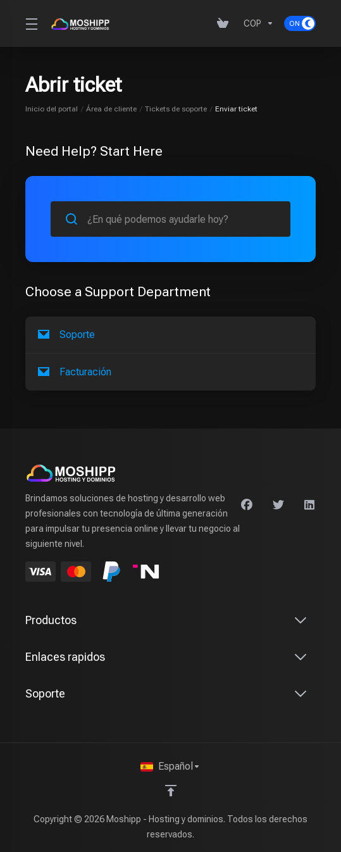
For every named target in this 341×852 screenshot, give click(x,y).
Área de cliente (111, 108)
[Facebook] (247, 505)
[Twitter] (278, 505)
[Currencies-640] (259, 23)
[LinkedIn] (310, 505)
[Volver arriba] (171, 790)
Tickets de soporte (176, 108)
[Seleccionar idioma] (170, 766)
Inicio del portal (51, 108)
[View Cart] (225, 23)
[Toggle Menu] (30, 23)
